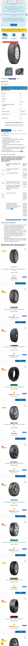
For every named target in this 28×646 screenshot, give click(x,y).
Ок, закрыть (13, 25)
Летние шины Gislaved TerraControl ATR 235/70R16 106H (14, 542)
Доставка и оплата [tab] (6, 130)
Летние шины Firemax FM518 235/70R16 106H (14, 463)
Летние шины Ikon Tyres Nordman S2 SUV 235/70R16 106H (14, 425)
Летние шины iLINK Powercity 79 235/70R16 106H (14, 309)
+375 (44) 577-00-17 (10, 1)
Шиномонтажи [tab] (5, 132)
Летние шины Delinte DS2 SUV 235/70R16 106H (14, 386)
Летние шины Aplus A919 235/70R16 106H (14, 580)
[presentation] (1, 71)
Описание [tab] (20, 130)
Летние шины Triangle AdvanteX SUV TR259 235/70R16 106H (14, 270)
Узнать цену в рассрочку (14, 279)
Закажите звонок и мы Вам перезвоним (14, 125)
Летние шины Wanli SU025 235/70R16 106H (14, 618)
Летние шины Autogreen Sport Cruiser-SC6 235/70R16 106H (14, 502)
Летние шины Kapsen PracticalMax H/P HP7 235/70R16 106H (14, 347)
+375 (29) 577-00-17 (20, 1)
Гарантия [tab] (14, 130)
